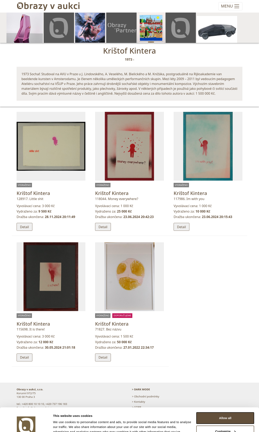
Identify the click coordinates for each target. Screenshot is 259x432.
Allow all (225, 394)
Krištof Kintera (33, 193)
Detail (24, 227)
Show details (62, 424)
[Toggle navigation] (230, 6)
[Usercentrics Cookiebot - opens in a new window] (26, 424)
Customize (225, 407)
